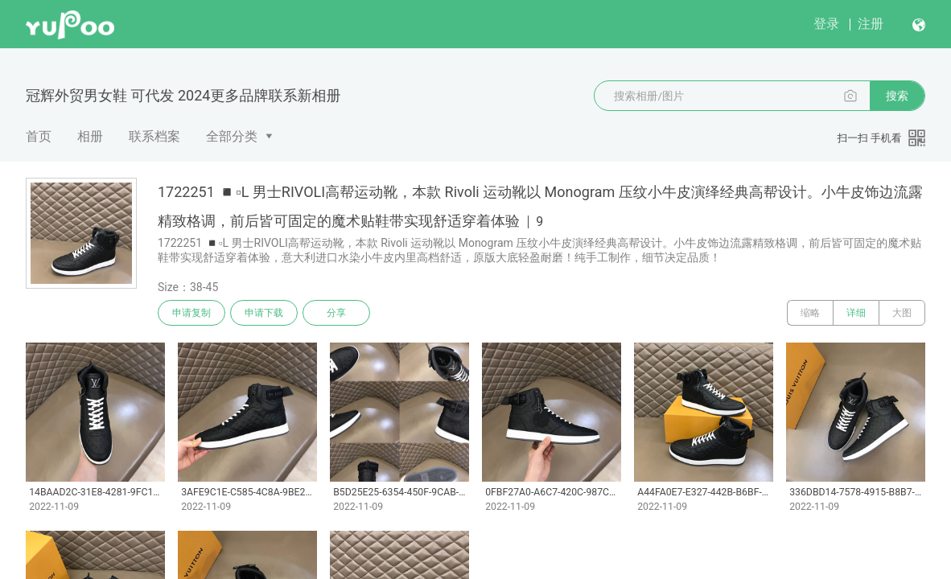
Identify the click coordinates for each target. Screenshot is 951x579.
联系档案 (154, 136)
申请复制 (191, 312)
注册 (870, 23)
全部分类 (231, 136)
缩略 (810, 312)
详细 (856, 312)
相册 (90, 136)
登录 (826, 23)
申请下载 (264, 312)
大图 (902, 312)
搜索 (897, 95)
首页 (38, 136)
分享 (336, 312)
